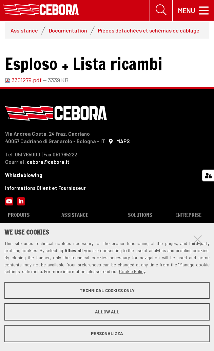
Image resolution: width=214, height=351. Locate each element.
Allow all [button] (107, 311)
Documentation (68, 31)
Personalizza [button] (107, 333)
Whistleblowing (23, 176)
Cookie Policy (132, 271)
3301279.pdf (24, 80)
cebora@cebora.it (48, 162)
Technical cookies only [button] (107, 290)
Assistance (24, 31)
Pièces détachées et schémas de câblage (148, 31)
